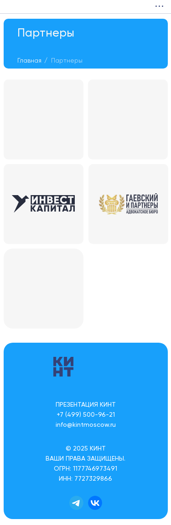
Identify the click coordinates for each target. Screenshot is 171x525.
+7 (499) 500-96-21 (86, 415)
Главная (29, 61)
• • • (159, 7)
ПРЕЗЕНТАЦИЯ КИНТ (86, 405)
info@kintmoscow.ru (86, 425)
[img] (9, 6)
